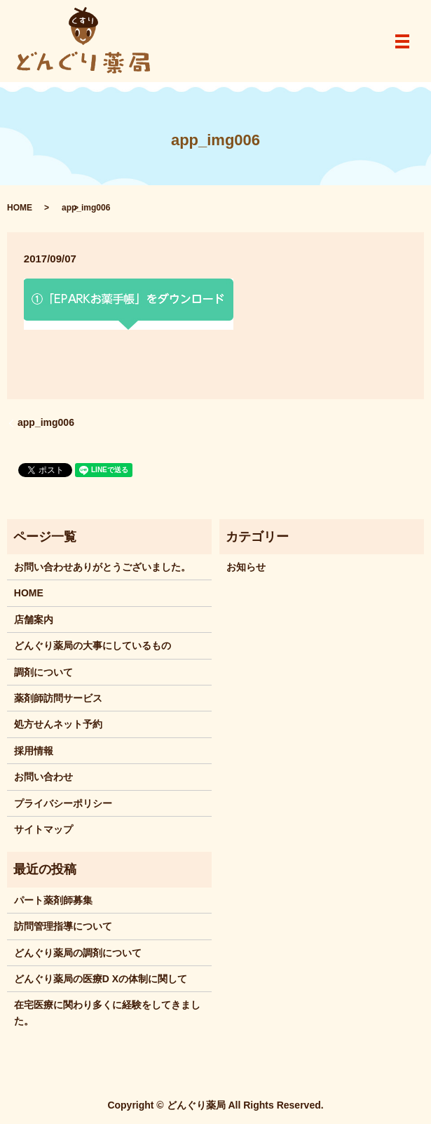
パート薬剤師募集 (53, 900)
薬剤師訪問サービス (58, 698)
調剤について (43, 672)
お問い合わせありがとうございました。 (102, 567)
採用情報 (33, 750)
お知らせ (246, 567)
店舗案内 (33, 619)
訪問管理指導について (63, 926)
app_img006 (46, 422)
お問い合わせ (43, 776)
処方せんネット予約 (58, 724)
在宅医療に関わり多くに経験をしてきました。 (107, 1012)
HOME (19, 208)
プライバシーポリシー (63, 803)
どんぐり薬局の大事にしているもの (92, 645)
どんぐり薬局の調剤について (78, 952)
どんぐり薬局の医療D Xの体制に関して (100, 978)
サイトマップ (43, 829)
